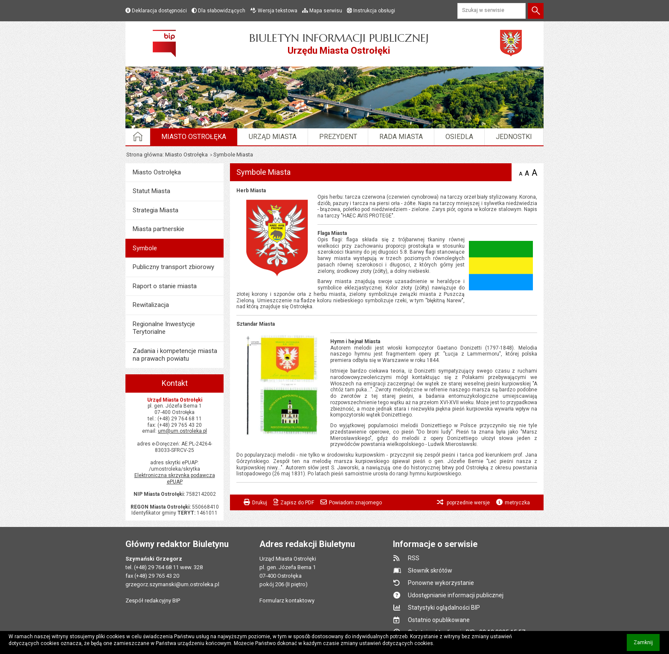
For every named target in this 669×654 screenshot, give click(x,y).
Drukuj (259, 503)
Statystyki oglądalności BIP (444, 607)
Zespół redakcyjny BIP (152, 600)
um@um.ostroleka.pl (182, 431)
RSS (413, 558)
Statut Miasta (151, 191)
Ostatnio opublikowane (439, 619)
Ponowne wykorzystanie (441, 582)
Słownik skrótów (430, 570)
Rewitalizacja (151, 305)
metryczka (517, 503)
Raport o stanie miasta (165, 286)
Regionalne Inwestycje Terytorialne (164, 328)
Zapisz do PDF (297, 503)
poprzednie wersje (467, 503)
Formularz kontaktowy (286, 600)
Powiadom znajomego (355, 503)
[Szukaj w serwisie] (491, 11)
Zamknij (647, 645)
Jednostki (514, 137)
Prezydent (338, 137)
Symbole (145, 248)
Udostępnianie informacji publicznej (455, 595)
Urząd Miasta (273, 137)
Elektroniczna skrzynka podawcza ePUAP (174, 478)
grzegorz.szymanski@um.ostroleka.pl (172, 584)
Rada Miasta (401, 137)
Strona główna (144, 154)
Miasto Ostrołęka (193, 137)
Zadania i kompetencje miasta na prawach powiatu (175, 354)
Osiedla (459, 137)
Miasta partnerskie (158, 229)
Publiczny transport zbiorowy (173, 267)
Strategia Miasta (155, 210)
